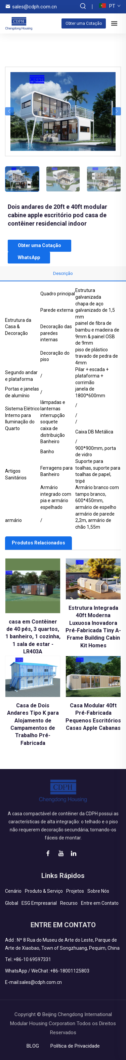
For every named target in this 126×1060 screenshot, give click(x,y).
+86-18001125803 (69, 971)
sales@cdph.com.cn (34, 7)
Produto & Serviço (44, 891)
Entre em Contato (100, 903)
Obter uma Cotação (84, 23)
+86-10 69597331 (32, 959)
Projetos (75, 891)
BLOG (33, 1046)
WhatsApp (29, 257)
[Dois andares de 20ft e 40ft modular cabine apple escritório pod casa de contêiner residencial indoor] (63, 111)
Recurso (69, 903)
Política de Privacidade (75, 1046)
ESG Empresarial (39, 903)
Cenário (13, 891)
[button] (9, 111)
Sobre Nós (98, 891)
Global (11, 903)
